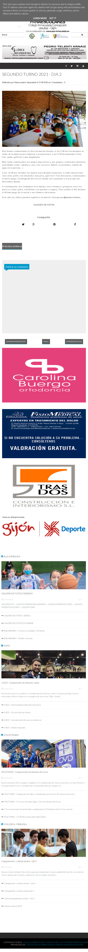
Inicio (46, 341)
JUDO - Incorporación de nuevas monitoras (22, 720)
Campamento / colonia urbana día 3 (19, 891)
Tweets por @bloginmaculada (13, 517)
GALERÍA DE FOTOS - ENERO (17, 615)
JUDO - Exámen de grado (14, 727)
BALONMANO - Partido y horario (18, 638)
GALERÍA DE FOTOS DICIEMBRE (18, 623)
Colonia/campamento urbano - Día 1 (19, 898)
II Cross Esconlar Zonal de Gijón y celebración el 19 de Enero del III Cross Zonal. (38, 809)
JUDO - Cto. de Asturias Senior (17, 712)
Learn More (40, 18)
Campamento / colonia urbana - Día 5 (19, 861)
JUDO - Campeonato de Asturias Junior (20, 682)
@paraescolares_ (72, 197)
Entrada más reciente (16, 341)
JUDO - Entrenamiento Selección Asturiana (22, 705)
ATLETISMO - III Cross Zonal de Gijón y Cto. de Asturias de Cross (32, 801)
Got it (52, 18)
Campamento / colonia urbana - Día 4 (20, 883)
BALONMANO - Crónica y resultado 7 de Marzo (24, 631)
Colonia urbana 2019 (13, 906)
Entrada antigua (74, 341)
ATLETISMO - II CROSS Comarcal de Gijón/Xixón (25, 817)
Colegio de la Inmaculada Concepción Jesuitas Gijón (54, 944)
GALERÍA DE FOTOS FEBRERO (17, 593)
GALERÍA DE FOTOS (44, 204)
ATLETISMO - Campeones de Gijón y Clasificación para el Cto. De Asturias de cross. (39, 794)
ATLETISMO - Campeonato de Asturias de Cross (24, 772)
